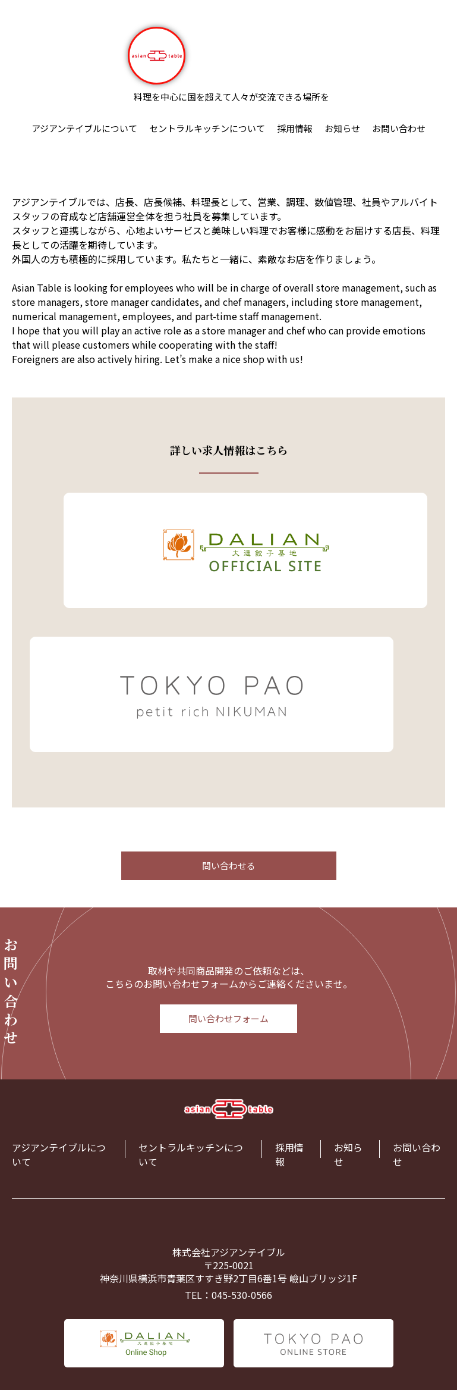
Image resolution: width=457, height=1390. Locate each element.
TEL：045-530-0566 (228, 1295)
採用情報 (295, 128)
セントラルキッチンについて (207, 128)
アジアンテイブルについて (84, 128)
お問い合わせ (399, 128)
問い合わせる (229, 865)
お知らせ (342, 128)
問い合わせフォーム (228, 1018)
